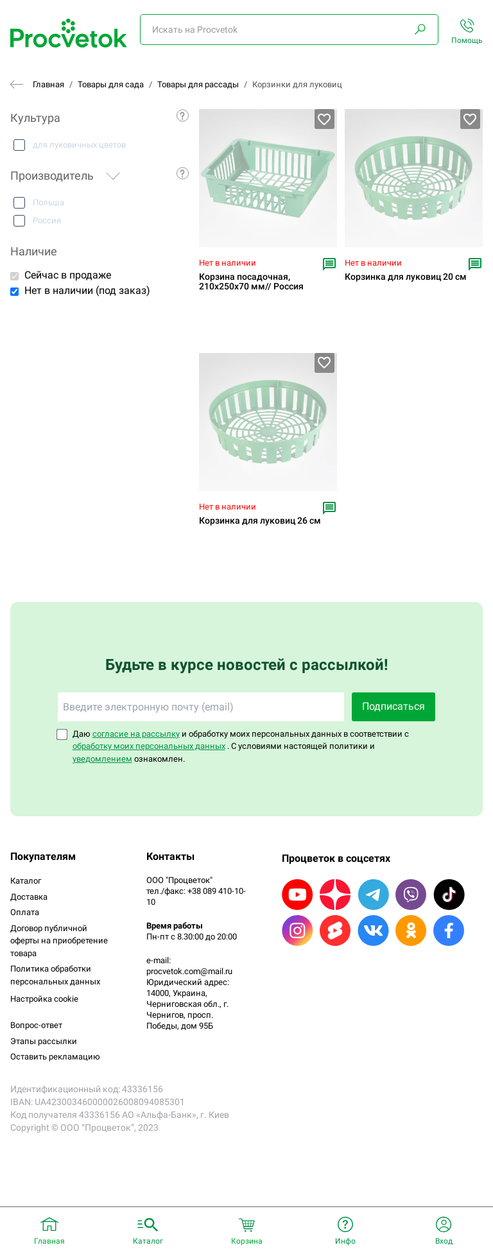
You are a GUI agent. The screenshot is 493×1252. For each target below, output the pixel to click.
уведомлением (102, 759)
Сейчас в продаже (67, 275)
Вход (444, 1241)
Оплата (24, 912)
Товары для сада (111, 84)
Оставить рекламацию (55, 1056)
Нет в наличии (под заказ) (87, 290)
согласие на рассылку (136, 734)
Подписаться (393, 706)
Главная (48, 84)
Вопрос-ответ (36, 1025)
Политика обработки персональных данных (55, 975)
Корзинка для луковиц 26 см (260, 521)
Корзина (247, 1241)
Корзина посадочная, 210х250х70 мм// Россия (251, 281)
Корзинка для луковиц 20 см (406, 277)
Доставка (29, 897)
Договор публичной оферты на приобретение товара (59, 940)
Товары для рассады (198, 84)
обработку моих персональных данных (149, 746)
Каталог (25, 881)
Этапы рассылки (43, 1041)
